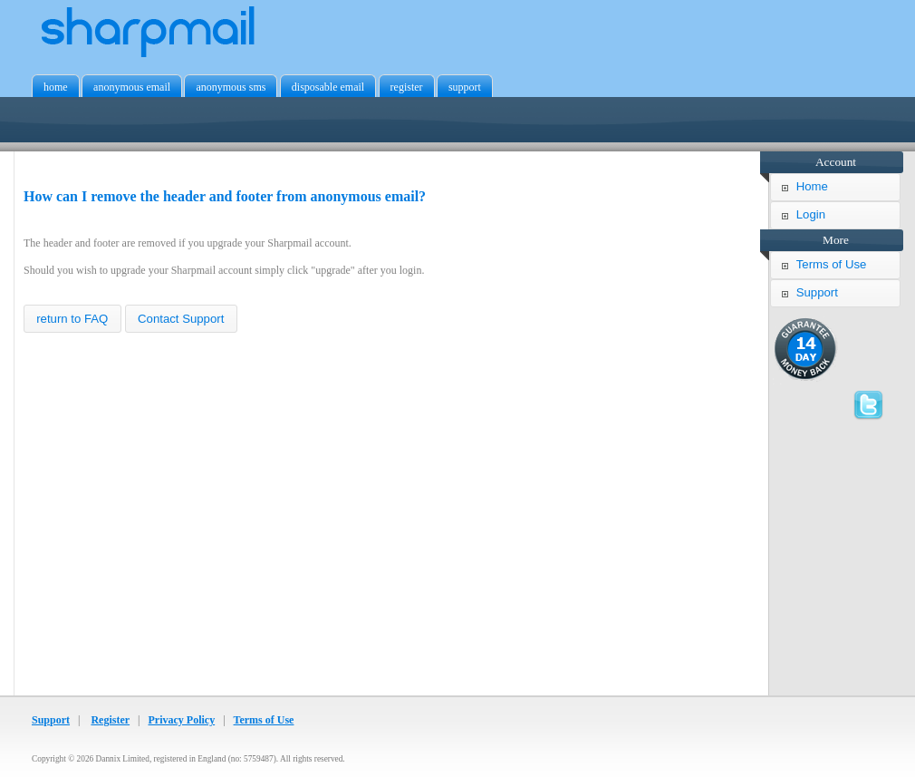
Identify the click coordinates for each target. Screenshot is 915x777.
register (406, 87)
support (464, 87)
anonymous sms (230, 87)
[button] (72, 319)
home (55, 87)
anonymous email (131, 87)
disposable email (328, 87)
